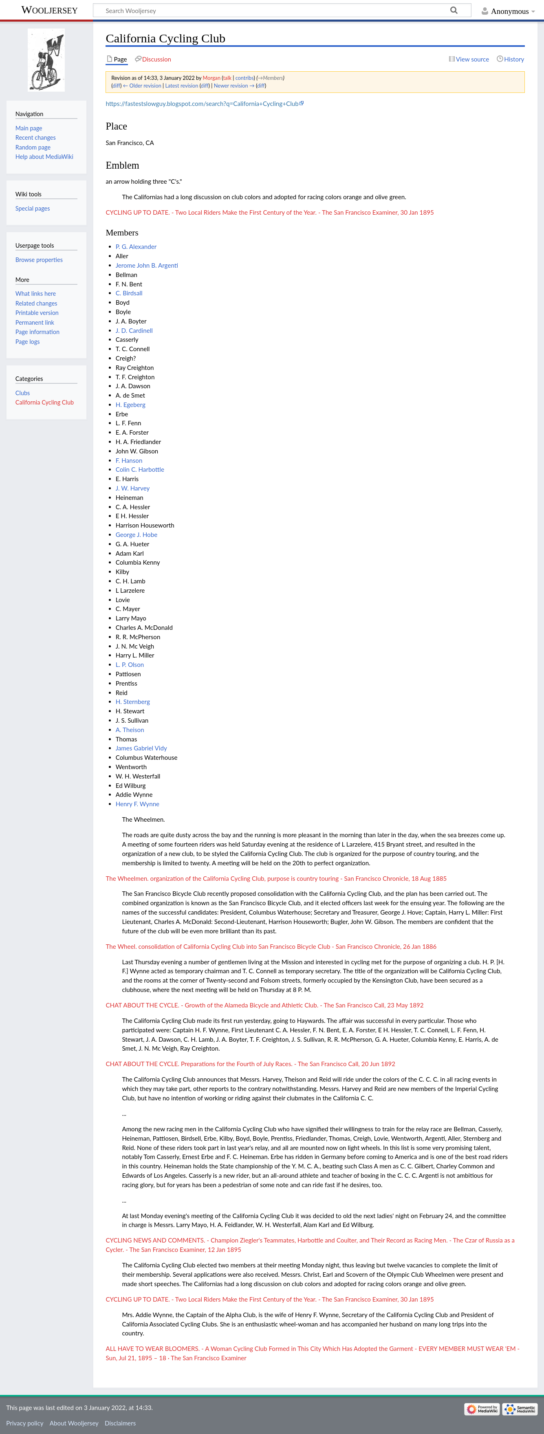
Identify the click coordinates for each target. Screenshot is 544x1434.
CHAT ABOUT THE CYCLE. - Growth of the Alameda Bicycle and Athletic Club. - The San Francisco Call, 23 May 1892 (264, 1005)
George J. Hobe (136, 534)
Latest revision (181, 85)
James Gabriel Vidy (141, 748)
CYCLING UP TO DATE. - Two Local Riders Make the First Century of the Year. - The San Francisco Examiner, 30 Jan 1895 (270, 212)
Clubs (22, 392)
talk (227, 78)
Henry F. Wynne (137, 803)
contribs (245, 78)
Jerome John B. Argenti (147, 265)
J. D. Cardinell (134, 330)
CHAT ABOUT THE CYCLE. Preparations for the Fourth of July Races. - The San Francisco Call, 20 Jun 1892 (250, 1063)
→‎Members (270, 78)
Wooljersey (49, 9)
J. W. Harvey (133, 488)
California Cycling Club (44, 402)
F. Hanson (129, 460)
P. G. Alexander (136, 246)
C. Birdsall (129, 293)
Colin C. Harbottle (140, 469)
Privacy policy (24, 1423)
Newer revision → (234, 85)
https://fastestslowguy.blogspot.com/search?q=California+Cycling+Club (202, 103)
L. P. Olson (130, 664)
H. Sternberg (133, 701)
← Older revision (142, 85)
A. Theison (130, 729)
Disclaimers (120, 1423)
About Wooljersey (74, 1423)
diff (116, 85)
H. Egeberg (130, 404)
